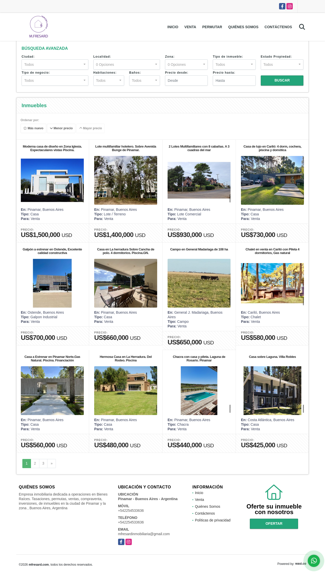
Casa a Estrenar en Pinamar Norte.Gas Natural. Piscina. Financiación (52, 358)
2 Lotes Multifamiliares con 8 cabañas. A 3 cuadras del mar (199, 148)
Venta (190, 27)
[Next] (51, 463)
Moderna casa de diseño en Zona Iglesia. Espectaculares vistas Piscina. (52, 148)
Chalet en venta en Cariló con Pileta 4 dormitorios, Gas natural (272, 251)
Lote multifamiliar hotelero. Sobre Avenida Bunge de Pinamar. (125, 148)
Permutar (212, 27)
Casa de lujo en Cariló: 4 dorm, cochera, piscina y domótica (272, 148)
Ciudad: (28, 56)
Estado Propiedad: (276, 56)
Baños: (135, 72)
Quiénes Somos (243, 27)
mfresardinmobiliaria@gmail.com (144, 534)
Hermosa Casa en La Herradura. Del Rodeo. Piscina (126, 358)
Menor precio (61, 128)
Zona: (170, 56)
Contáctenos (278, 27)
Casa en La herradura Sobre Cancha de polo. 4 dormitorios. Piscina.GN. (125, 251)
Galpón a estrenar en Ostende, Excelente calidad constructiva (52, 251)
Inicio (172, 27)
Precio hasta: (224, 72)
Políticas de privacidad (213, 520)
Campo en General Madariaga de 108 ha (199, 249)
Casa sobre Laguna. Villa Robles (272, 357)
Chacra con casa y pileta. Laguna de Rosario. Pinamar (199, 358)
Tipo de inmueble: (228, 56)
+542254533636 (131, 511)
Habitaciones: (105, 72)
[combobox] (55, 64)
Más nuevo (33, 128)
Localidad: (102, 56)
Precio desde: (176, 72)
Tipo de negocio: (36, 72)
